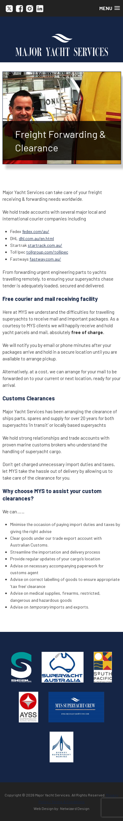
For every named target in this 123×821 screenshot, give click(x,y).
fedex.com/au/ (35, 231)
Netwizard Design (74, 808)
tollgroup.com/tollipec (47, 252)
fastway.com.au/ (45, 259)
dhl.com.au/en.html (36, 238)
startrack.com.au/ (45, 245)
